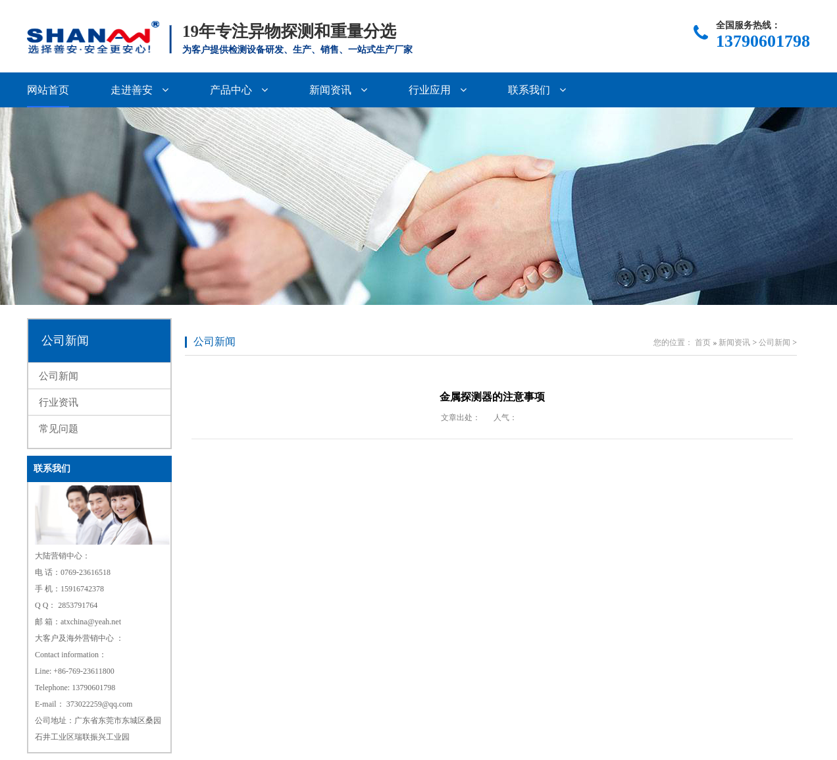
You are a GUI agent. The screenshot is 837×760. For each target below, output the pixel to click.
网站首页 (48, 89)
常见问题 (58, 428)
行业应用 (438, 89)
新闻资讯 (338, 89)
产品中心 (239, 89)
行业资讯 (58, 402)
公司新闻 (65, 340)
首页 (703, 342)
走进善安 (139, 89)
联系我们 (537, 89)
